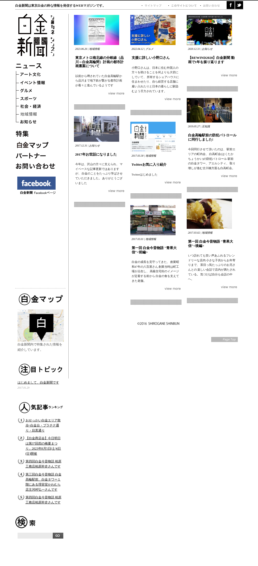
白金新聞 (37, 36)
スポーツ (36, 99)
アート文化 (36, 75)
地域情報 (36, 115)
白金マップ (36, 144)
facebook (231, 5)
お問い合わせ (36, 166)
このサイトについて (184, 6)
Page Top (224, 339)
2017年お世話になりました (96, 154)
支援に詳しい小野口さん (151, 58)
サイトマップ (155, 6)
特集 (36, 134)
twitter (239, 5)
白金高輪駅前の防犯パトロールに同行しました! (212, 137)
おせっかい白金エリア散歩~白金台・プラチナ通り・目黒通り (43, 425)
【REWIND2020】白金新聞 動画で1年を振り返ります (211, 60)
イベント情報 (36, 83)
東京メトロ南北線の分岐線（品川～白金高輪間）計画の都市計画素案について (99, 62)
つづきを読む (116, 93)
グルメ (36, 91)
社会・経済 (36, 107)
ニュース (36, 67)
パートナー (36, 155)
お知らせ (36, 123)
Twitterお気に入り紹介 (149, 164)
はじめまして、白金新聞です (38, 382)
